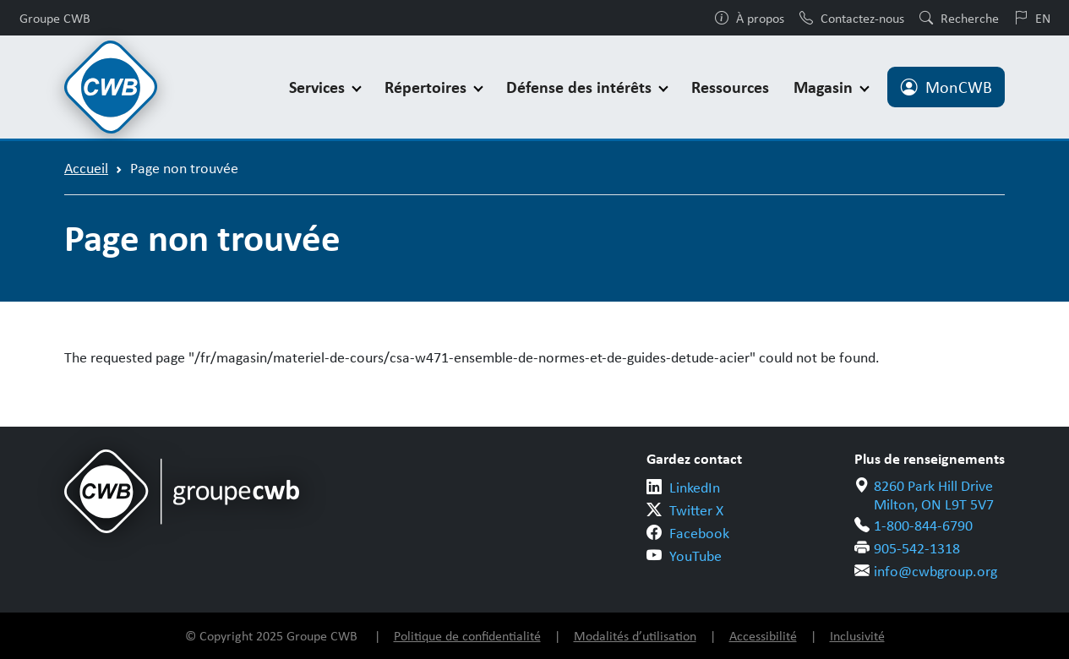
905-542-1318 (917, 547)
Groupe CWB (54, 17)
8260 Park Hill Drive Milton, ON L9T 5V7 (934, 495)
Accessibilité (763, 636)
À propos (749, 17)
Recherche (959, 17)
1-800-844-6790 (923, 525)
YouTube (695, 555)
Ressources (730, 86)
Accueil (86, 167)
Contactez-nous (851, 17)
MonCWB (946, 86)
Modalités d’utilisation (635, 636)
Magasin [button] (825, 86)
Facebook (699, 532)
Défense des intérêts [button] (581, 86)
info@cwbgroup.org (935, 570)
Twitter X (696, 509)
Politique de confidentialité (467, 636)
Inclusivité (857, 636)
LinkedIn (694, 487)
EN (1032, 17)
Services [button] (319, 86)
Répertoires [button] (428, 86)
